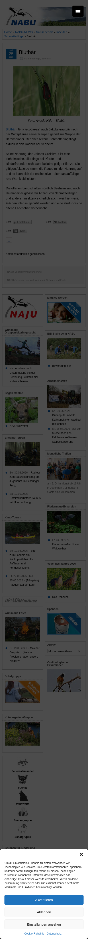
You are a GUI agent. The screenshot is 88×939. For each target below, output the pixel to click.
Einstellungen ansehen (44, 924)
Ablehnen (44, 912)
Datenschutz (54, 933)
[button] (81, 854)
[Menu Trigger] (78, 11)
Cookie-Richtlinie (34, 933)
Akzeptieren (44, 900)
